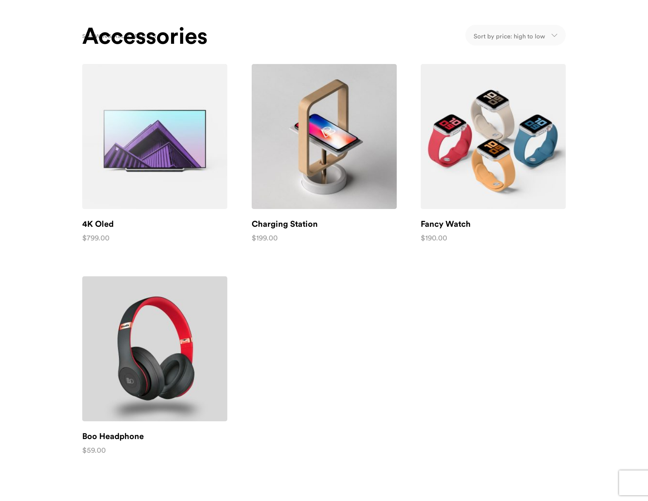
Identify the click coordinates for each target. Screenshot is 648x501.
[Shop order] (509, 35)
